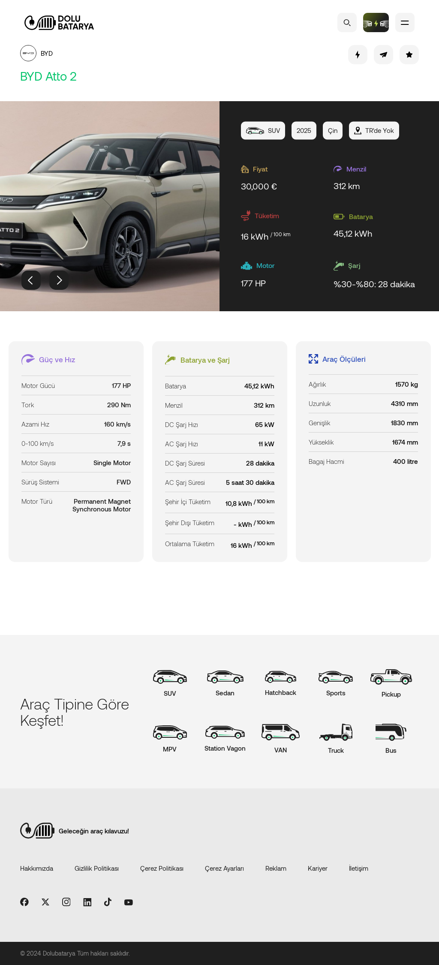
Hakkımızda (36, 868)
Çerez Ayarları (224, 868)
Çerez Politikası (161, 868)
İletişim (358, 868)
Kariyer (318, 868)
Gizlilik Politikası (97, 868)
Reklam (275, 868)
